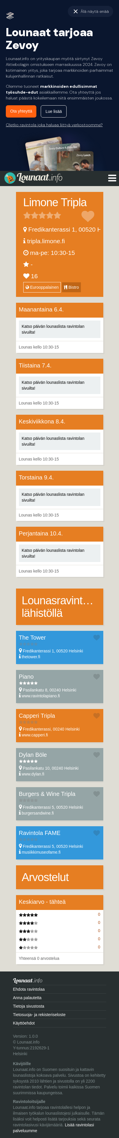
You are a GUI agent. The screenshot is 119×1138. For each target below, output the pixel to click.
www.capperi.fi (35, 735)
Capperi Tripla (37, 715)
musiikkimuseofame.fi (41, 852)
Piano (26, 676)
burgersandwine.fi (38, 813)
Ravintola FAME (40, 833)
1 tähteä (27, 215)
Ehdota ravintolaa (29, 989)
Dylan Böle (33, 755)
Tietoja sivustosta (29, 1006)
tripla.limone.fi (46, 241)
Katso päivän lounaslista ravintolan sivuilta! (53, 329)
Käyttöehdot (24, 1023)
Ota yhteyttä (21, 111)
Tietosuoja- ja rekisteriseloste (39, 1014)
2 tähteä (30, 215)
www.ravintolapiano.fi (41, 696)
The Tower (32, 637)
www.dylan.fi (33, 774)
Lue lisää (53, 111)
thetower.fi (31, 656)
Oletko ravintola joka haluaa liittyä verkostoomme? (54, 124)
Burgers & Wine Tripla (47, 794)
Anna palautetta (27, 997)
